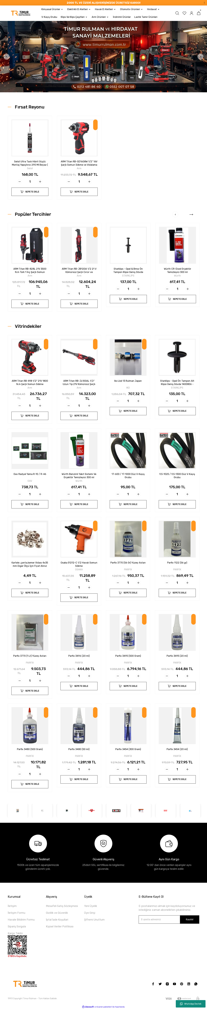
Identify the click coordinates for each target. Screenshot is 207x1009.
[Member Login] (191, 13)
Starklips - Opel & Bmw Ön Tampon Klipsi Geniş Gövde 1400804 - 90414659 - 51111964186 (128, 270)
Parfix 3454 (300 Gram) (128, 749)
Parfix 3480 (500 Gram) (30, 749)
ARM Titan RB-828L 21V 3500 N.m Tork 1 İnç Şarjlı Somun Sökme (29, 270)
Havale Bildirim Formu (21, 919)
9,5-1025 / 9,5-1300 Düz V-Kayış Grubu (177, 476)
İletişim (12, 906)
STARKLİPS (128, 275)
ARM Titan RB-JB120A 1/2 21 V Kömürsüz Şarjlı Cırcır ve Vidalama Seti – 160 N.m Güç (79, 270)
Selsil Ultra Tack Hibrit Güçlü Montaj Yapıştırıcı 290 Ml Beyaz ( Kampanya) (30, 163)
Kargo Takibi (15, 933)
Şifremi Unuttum (94, 919)
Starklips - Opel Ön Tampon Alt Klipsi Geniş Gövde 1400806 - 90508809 (177, 382)
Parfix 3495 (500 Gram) (128, 655)
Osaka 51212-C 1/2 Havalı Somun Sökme (79, 564)
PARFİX (128, 569)
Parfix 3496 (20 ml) (79, 655)
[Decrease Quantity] (19, 181)
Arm (79, 168)
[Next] (200, 57)
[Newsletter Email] (169, 919)
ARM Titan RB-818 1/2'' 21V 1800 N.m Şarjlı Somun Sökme (30, 382)
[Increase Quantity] (40, 181)
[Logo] (21, 13)
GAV (29, 481)
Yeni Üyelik (90, 906)
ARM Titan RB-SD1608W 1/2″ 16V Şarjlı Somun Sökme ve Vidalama (79, 163)
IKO (128, 387)
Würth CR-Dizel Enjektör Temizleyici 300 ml (177, 270)
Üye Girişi (89, 912)
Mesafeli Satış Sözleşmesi (62, 906)
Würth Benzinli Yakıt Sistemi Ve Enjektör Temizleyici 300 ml (79, 476)
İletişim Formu (16, 912)
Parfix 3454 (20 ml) (177, 749)
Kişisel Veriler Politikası (59, 926)
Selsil (30, 168)
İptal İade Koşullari (57, 919)
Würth (177, 275)
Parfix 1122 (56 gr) (177, 562)
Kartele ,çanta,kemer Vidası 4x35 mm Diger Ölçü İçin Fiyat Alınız (30, 564)
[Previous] (7, 57)
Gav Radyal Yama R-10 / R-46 (30, 474)
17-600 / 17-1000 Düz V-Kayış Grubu (128, 476)
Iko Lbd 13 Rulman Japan (128, 380)
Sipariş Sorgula (17, 926)
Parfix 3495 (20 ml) (177, 655)
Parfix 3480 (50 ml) (78, 749)
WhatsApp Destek (190, 1003)
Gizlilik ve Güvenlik (57, 912)
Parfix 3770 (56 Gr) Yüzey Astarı (128, 562)
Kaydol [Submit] (189, 919)
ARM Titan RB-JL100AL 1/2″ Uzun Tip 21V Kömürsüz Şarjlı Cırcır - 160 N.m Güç (79, 382)
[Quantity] (30, 181)
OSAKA (79, 569)
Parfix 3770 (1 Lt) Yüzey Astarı (29, 655)
